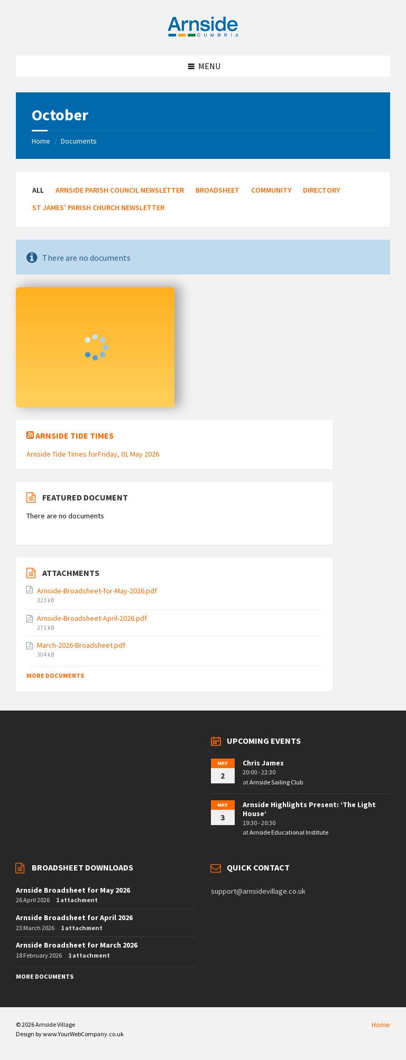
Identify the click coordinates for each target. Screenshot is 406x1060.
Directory (321, 190)
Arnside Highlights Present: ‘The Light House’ (309, 809)
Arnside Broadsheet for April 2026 (74, 917)
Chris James (263, 763)
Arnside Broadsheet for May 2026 (73, 890)
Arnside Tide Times (74, 435)
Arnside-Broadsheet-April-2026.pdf (92, 618)
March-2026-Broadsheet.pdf (81, 645)
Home (41, 141)
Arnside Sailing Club (276, 782)
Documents (79, 141)
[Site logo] (203, 35)
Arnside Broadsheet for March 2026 (76, 945)
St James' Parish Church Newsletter (98, 207)
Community (271, 190)
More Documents (55, 675)
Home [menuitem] (381, 1024)
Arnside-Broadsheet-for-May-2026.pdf (97, 590)
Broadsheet (217, 190)
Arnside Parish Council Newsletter (120, 190)
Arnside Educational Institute (289, 832)
